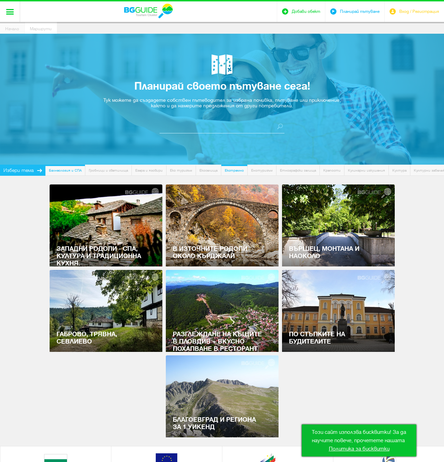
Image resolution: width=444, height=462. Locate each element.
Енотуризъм (262, 170)
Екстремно (234, 170)
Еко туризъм (181, 170)
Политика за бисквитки (359, 449)
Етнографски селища (298, 170)
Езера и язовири (149, 170)
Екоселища (208, 170)
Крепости (332, 170)
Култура (399, 170)
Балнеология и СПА (65, 170)
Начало (12, 28)
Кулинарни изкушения (366, 170)
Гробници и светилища (108, 170)
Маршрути (41, 28)
